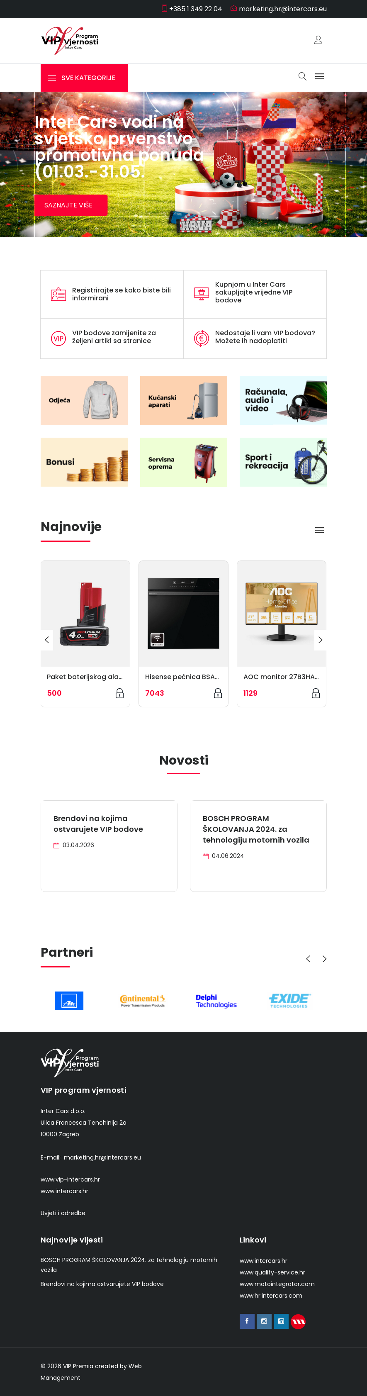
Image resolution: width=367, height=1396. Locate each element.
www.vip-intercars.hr (70, 1179)
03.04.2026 (73, 845)
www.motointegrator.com (277, 1284)
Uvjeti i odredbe (63, 1213)
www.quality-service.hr (272, 1272)
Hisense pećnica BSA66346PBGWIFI (203, 677)
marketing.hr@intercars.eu (279, 9)
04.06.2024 (223, 856)
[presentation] (47, 640)
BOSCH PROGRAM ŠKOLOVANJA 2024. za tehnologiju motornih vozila (256, 829)
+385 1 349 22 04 (191, 9)
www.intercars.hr (64, 1191)
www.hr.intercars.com (271, 1295)
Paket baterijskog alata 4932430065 (108, 677)
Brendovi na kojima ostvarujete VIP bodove (98, 823)
